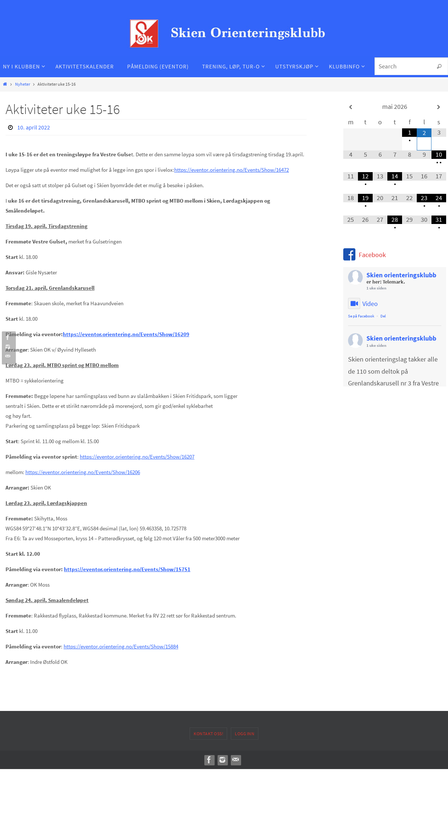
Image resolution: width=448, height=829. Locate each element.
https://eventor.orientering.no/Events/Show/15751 (127, 569)
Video (363, 303)
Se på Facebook (361, 316)
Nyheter (22, 84)
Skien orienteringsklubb (401, 275)
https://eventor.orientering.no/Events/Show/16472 (231, 169)
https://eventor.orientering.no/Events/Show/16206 (82, 472)
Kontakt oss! (208, 733)
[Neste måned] (438, 107)
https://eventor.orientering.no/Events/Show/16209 (126, 334)
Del (383, 316)
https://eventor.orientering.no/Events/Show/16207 (137, 456)
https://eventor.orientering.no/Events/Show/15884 (121, 646)
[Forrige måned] (350, 107)
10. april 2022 (33, 127)
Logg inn (244, 733)
